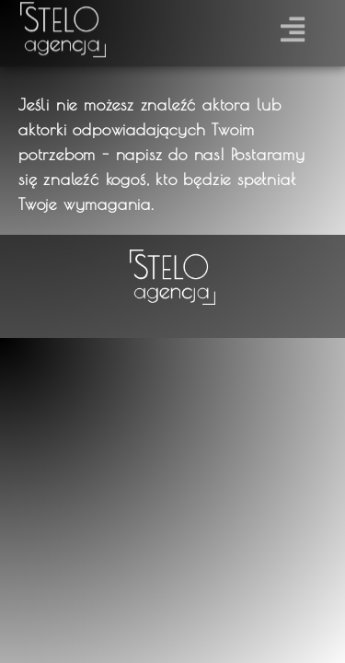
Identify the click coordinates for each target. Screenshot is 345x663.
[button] (293, 26)
